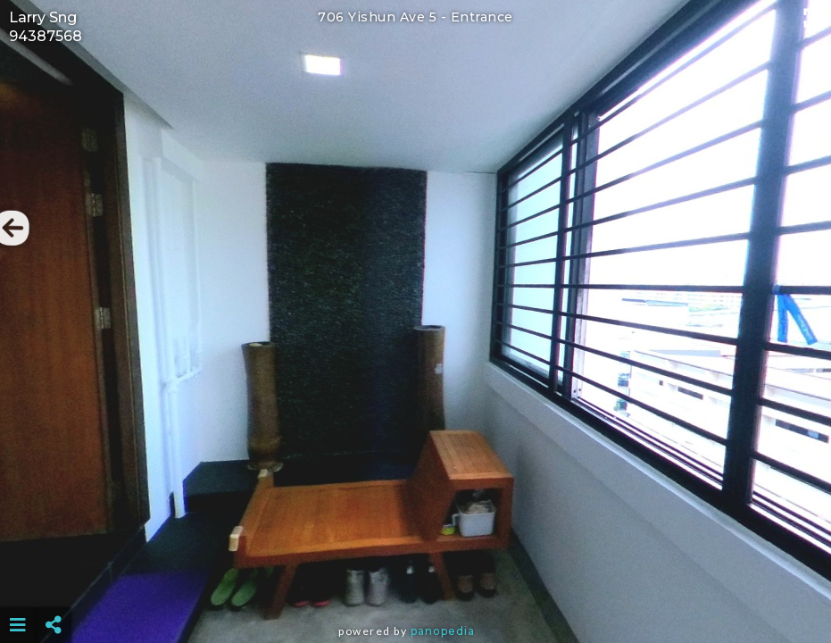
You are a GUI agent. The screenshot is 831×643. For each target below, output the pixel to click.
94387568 (45, 36)
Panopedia (443, 631)
